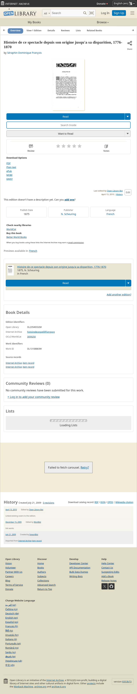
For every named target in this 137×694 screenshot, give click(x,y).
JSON (102, 502)
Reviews (65, 30)
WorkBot (37, 522)
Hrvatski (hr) (12, 635)
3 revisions (48, 502)
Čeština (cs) (11, 609)
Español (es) (11, 622)
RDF (96, 502)
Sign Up (119, 13)
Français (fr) (11, 626)
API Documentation (79, 567)
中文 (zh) (9, 665)
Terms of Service (14, 584)
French (110, 214)
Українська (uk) (13, 660)
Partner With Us (13, 571)
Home (40, 563)
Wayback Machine (23, 686)
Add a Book (108, 576)
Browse (88, 22)
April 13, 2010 (11, 509)
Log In (105, 13)
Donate (102, 3)
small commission (76, 242)
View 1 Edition (34, 30)
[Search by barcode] (91, 13)
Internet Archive (14, 363)
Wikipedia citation (124, 502)
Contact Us (107, 567)
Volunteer (10, 567)
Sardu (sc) (10, 652)
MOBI (9, 175)
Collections (43, 580)
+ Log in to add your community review (33, 397)
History (119, 194)
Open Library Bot (115, 190)
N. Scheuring (68, 214)
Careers (9, 576)
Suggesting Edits (110, 571)
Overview (15, 30)
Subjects (41, 576)
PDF (8, 163)
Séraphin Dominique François (24, 52)
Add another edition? (119, 294)
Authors (41, 571)
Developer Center (78, 563)
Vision (8, 563)
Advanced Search (46, 584)
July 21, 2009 (11, 534)
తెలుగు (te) (10, 656)
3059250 (31, 336)
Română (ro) (12, 647)
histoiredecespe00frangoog (41, 331)
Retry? (85, 467)
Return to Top (44, 589)
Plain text (11, 167)
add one (69, 199)
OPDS (110, 502)
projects (91, 683)
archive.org (40, 686)
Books (40, 567)
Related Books (94, 30)
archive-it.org (59, 686)
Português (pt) (13, 643)
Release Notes (109, 580)
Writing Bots (76, 576)
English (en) (11, 617)
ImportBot (33, 534)
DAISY (9, 178)
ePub (9, 171)
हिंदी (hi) (9, 630)
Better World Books (16, 237)
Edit (128, 192)
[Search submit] (85, 13)
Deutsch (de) (12, 613)
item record (28, 363)
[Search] (66, 13)
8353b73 (126, 681)
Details (51, 30)
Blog (7, 580)
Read (65, 116)
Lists (78, 30)
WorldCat (11, 229)
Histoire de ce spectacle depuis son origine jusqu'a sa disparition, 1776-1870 (61, 266)
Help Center (108, 563)
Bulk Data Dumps (78, 571)
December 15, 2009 (14, 522)
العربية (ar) (10, 605)
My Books (34, 22)
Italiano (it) (11, 639)
